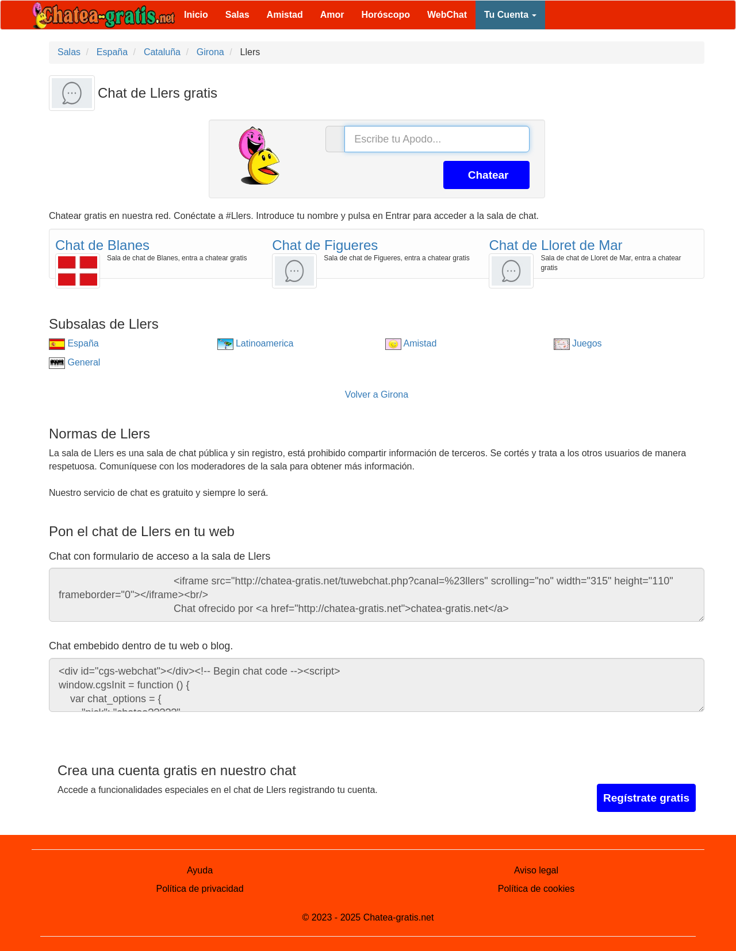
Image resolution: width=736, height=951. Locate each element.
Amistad (285, 15)
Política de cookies (536, 889)
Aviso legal (536, 870)
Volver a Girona (376, 394)
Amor (332, 15)
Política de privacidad (199, 889)
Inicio (196, 15)
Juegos (578, 343)
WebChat (447, 15)
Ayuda (200, 870)
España (74, 343)
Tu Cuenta (510, 15)
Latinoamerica (255, 343)
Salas (237, 15)
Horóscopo (386, 15)
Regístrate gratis (646, 798)
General (74, 362)
